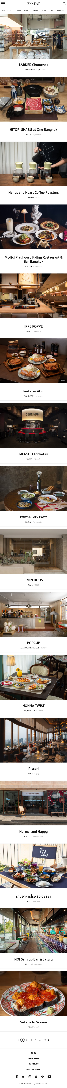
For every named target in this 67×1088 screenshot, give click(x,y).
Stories (35, 10)
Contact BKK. (33, 1069)
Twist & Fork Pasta (33, 517)
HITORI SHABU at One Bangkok (33, 129)
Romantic (38, 266)
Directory (61, 10)
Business (34, 1064)
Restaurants (7, 10)
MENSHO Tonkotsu (33, 454)
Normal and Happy (33, 831)
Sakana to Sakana (33, 1022)
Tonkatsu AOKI (33, 391)
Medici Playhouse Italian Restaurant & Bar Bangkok (33, 259)
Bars (26, 10)
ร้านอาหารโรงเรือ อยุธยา (33, 896)
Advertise (33, 1058)
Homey (43, 648)
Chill (43, 70)
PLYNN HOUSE (33, 580)
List (51, 10)
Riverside (36, 901)
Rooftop (36, 774)
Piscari (33, 769)
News (44, 10)
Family (37, 459)
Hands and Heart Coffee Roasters (33, 192)
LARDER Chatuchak (33, 65)
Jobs (33, 1053)
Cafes (18, 10)
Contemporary (37, 837)
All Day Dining (36, 964)
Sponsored (62, 315)
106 (44, 1040)
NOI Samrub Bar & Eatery (33, 959)
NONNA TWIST (33, 706)
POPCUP (33, 643)
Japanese (37, 135)
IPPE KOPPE (33, 326)
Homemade (37, 522)
